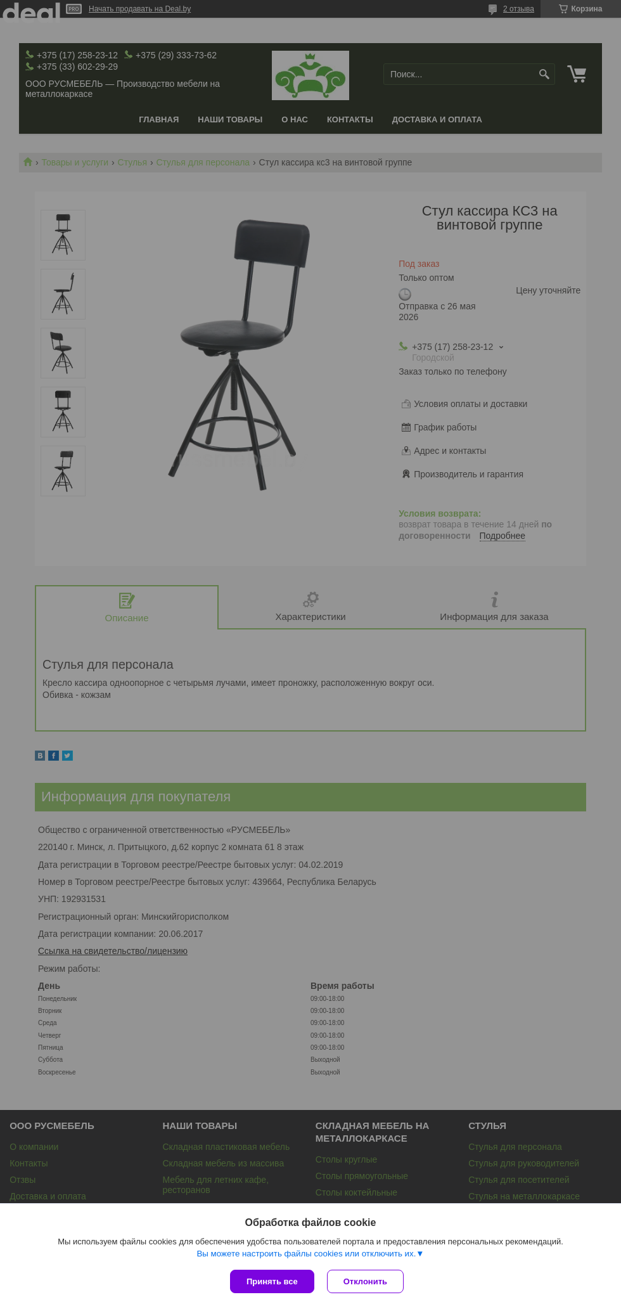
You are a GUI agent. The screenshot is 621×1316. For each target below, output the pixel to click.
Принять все (272, 1281)
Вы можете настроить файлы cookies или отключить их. (306, 1253)
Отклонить (365, 1281)
